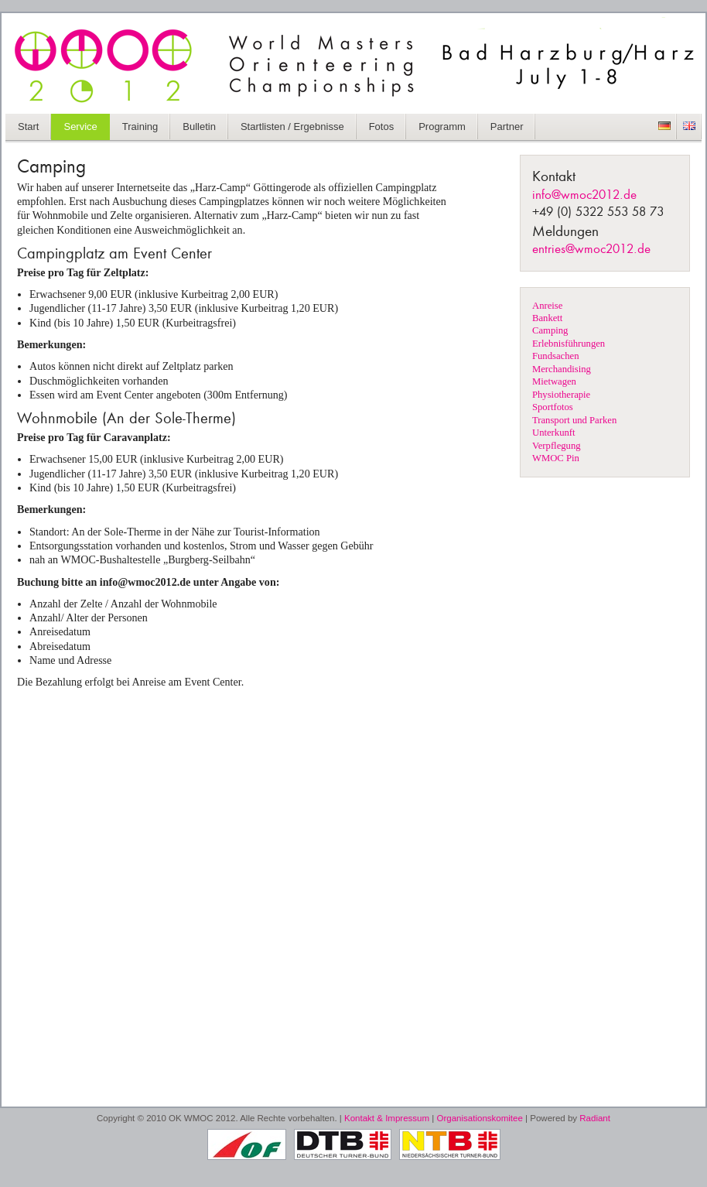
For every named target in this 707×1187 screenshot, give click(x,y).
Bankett (547, 318)
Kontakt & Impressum (386, 1118)
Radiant (594, 1118)
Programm (442, 126)
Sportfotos (552, 407)
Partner (507, 126)
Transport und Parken (574, 420)
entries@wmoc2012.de (591, 249)
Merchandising (561, 369)
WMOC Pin (555, 458)
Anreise (547, 305)
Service (80, 126)
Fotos (381, 126)
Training (140, 126)
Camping (550, 330)
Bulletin (199, 126)
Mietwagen (554, 381)
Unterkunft (554, 432)
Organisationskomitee (480, 1118)
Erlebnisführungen (568, 343)
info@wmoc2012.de (584, 195)
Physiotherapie (561, 394)
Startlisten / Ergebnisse (292, 126)
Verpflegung (556, 445)
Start (28, 126)
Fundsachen (555, 356)
